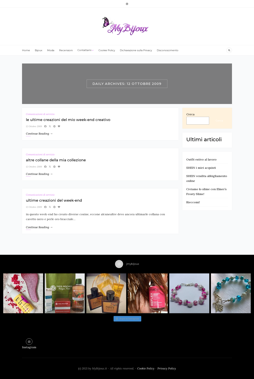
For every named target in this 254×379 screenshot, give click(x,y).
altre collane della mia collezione (56, 160)
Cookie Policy (106, 50)
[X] (50, 126)
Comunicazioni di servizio (40, 114)
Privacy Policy (166, 368)
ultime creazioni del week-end (54, 200)
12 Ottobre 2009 (34, 126)
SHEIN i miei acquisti (201, 168)
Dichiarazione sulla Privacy (136, 50)
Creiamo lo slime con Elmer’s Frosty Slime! (206, 191)
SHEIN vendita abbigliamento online (206, 178)
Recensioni (66, 50)
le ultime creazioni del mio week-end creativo (68, 120)
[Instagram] (127, 3)
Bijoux (38, 50)
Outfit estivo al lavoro (201, 159)
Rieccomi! (193, 202)
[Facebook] (45, 126)
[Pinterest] (54, 126)
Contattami (85, 50)
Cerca (190, 114)
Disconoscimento (167, 50)
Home (26, 50)
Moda (50, 50)
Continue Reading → (39, 133)
